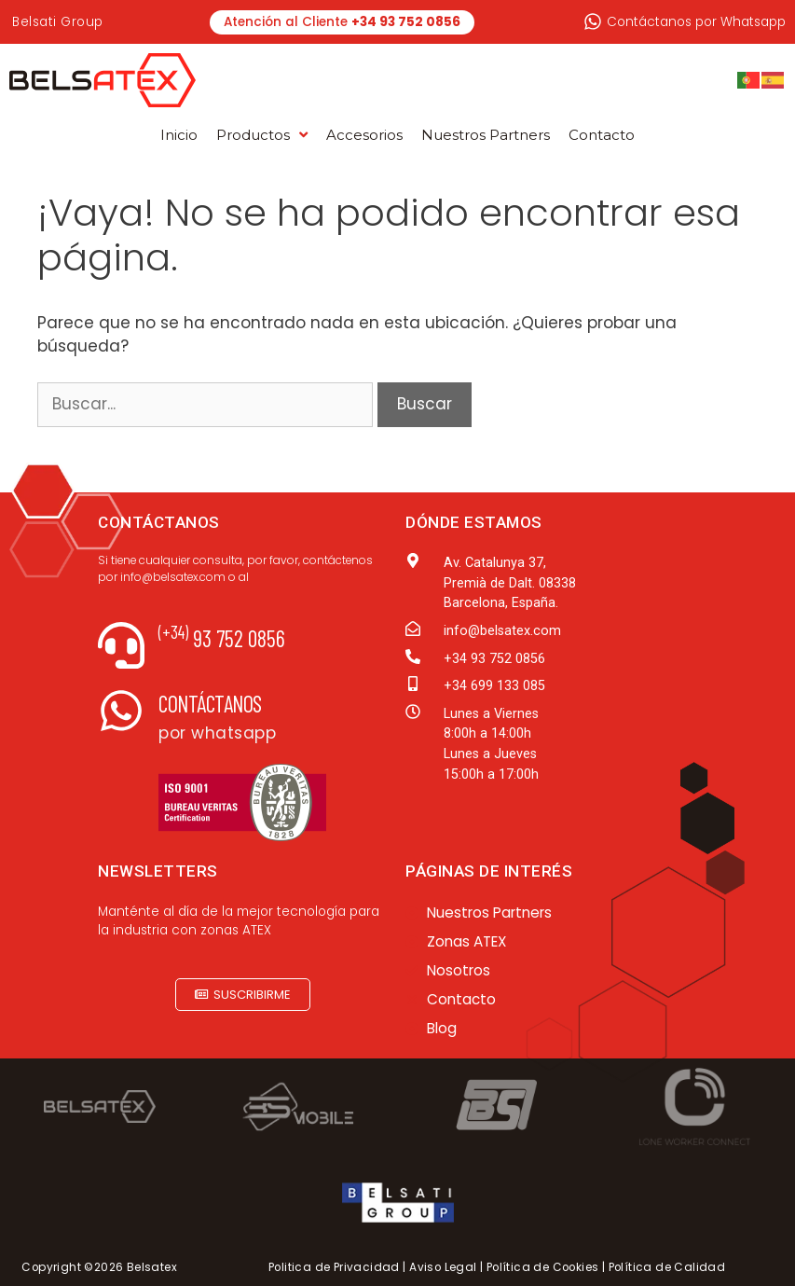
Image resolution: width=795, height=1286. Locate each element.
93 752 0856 (221, 638)
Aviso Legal (442, 1267)
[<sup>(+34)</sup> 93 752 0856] (121, 645)
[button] (242, 994)
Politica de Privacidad (334, 1267)
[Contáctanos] (121, 710)
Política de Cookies (543, 1267)
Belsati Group (57, 22)
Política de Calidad (667, 1267)
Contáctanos (210, 703)
